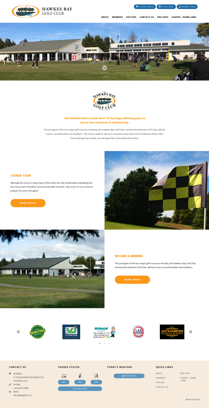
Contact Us (147, 17)
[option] (104, 40)
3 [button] (109, 343)
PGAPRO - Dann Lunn (184, 17)
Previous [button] (5, 40)
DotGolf (197, 399)
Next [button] (203, 40)
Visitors (131, 17)
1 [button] (99, 343)
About (105, 17)
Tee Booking (166, 6)
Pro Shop (162, 17)
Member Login (187, 6)
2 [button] (104, 343)
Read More (28, 203)
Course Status (145, 6)
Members (117, 17)
